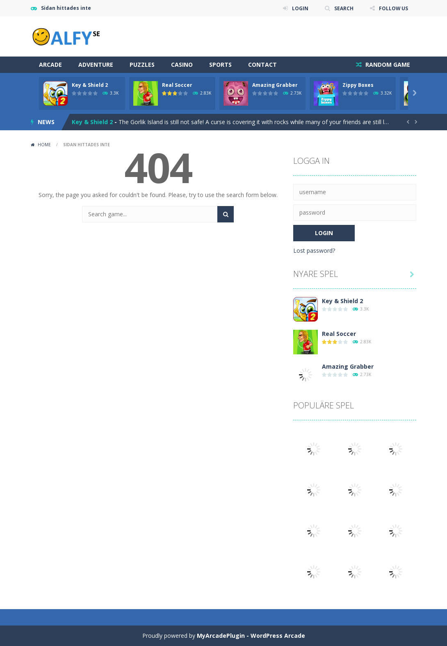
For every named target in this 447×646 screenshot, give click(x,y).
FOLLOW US (393, 8)
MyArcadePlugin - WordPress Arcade (251, 635)
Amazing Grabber (275, 85)
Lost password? (314, 250)
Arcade (50, 64)
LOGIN (300, 8)
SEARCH (343, 8)
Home (44, 144)
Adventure (95, 64)
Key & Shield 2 (90, 85)
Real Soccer (177, 85)
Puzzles (142, 64)
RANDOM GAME (387, 64)
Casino (182, 64)
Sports (220, 64)
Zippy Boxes (358, 85)
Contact (262, 64)
